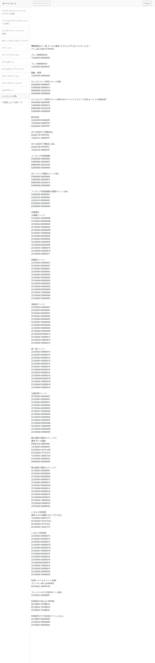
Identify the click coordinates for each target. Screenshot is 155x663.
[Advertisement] (92, 24)
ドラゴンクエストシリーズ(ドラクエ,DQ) (14, 12)
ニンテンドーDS (9, 96)
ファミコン (7, 47)
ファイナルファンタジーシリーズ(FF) (15, 22)
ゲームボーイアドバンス (13, 69)
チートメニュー (42, 3)
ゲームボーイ (8, 61)
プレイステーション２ (12, 83)
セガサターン (8, 90)
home (147, 3)
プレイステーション (11, 76)
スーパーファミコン (11, 54)
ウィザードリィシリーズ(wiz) (13, 32)
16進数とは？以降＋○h (12, 102)
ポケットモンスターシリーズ (15, 40)
